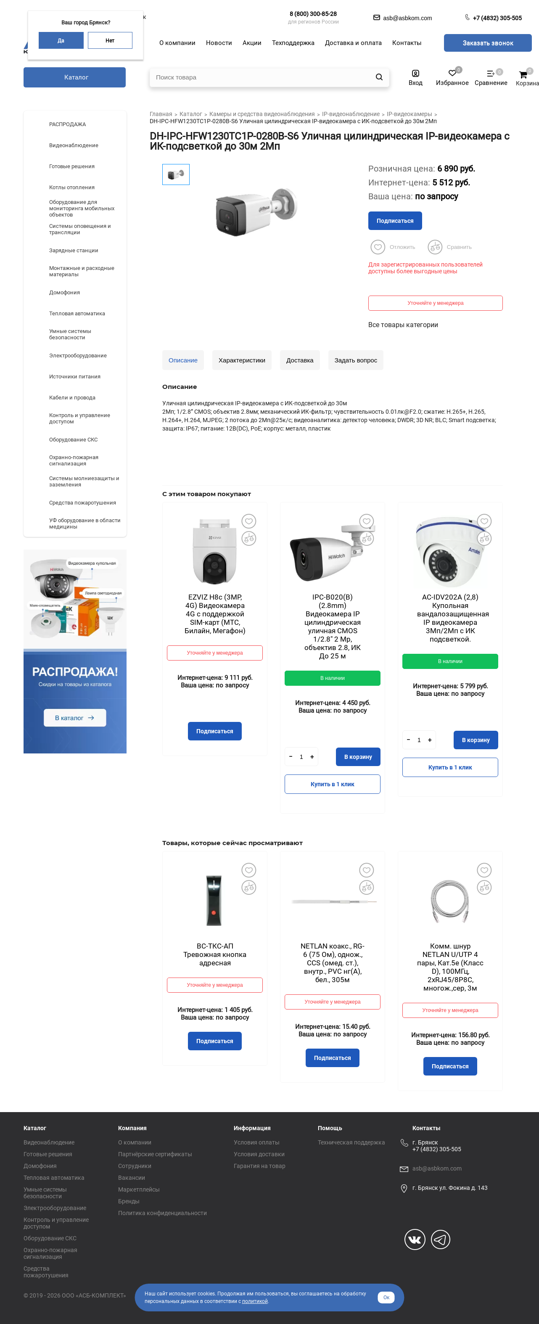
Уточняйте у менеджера (435, 303)
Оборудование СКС (50, 1238)
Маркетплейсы (139, 1189)
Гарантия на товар (259, 1166)
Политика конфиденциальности (162, 1213)
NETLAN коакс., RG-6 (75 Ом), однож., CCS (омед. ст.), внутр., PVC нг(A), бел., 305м (333, 963)
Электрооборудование (55, 1208)
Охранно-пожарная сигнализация (50, 1253)
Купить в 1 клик (332, 784)
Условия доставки (259, 1154)
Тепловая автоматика (54, 1177)
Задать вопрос (356, 360)
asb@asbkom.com (437, 1168)
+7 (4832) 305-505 (497, 18)
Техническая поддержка (351, 1142)
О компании (134, 1142)
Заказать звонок (488, 43)
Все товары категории (403, 325)
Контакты (426, 1128)
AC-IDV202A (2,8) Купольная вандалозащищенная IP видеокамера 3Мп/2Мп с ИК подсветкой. (453, 618)
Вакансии (131, 1177)
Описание (183, 360)
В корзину (358, 756)
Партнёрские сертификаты (155, 1154)
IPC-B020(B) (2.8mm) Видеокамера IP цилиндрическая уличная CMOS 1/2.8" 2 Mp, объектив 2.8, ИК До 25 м (332, 626)
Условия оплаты (257, 1142)
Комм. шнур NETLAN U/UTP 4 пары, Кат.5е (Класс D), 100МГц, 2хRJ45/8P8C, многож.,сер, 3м (450, 967)
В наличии (332, 678)
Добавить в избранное (248, 521)
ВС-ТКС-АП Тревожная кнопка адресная (214, 954)
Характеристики (242, 360)
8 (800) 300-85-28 (313, 14)
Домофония (40, 1166)
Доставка (299, 360)
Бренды (129, 1201)
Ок (386, 1297)
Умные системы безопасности (45, 1193)
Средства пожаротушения (46, 1272)
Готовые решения (48, 1154)
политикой (255, 1301)
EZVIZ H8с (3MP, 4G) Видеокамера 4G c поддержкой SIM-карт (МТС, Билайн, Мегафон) (215, 614)
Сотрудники (134, 1166)
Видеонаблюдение (49, 1142)
